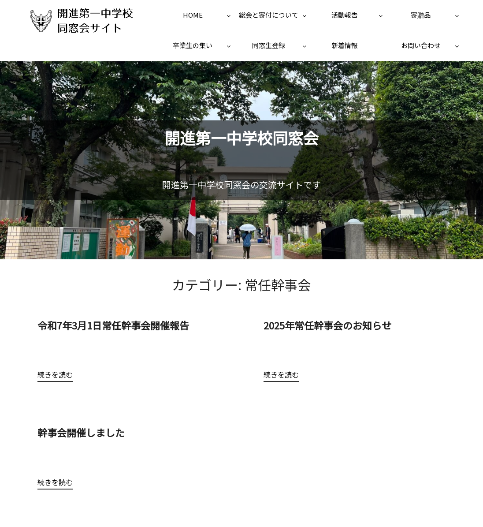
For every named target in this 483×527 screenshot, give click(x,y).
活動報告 (344, 14)
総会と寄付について (268, 14)
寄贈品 (421, 14)
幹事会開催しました (85, 432)
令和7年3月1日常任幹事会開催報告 (113, 325)
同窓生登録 (268, 45)
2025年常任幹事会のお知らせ (327, 325)
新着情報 (344, 45)
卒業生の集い (192, 45)
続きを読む (55, 374)
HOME (193, 14)
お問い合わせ (421, 45)
